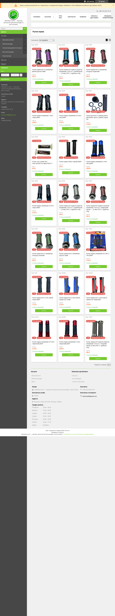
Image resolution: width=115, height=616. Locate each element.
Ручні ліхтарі (7, 56)
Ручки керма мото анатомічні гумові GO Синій (69, 299)
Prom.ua (67, 430)
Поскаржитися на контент (70, 434)
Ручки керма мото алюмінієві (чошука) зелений (42, 254)
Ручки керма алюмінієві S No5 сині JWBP (96, 162)
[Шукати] (25, 28)
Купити (44, 82)
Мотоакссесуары (8, 52)
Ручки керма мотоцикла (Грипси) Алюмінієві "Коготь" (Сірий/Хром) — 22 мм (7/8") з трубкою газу (70, 207)
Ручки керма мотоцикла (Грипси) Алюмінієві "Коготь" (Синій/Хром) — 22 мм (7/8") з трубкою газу (70, 71)
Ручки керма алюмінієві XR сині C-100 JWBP (98, 254)
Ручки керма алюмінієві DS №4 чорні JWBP (43, 207)
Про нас (3, 60)
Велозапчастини (8, 40)
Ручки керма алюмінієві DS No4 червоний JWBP (43, 343)
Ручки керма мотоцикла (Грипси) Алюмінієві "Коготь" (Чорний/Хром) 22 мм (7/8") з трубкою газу (97, 344)
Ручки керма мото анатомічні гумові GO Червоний (96, 299)
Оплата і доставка (94, 17)
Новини (83, 17)
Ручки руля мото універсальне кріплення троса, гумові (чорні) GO (97, 117)
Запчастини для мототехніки (12, 48)
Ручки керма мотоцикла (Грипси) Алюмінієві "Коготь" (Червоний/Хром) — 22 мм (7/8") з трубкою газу (97, 208)
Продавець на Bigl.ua (57, 432)
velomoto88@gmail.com (8, 115)
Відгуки (3, 64)
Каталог (4, 36)
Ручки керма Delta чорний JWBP (70, 162)
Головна (36, 17)
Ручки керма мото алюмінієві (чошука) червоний (96, 70)
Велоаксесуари (8, 44)
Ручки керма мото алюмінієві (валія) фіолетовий (42, 70)
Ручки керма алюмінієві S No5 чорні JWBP (42, 116)
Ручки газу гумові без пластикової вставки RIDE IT (42, 162)
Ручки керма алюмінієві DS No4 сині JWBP (70, 116)
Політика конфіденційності (86, 434)
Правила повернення (108, 17)
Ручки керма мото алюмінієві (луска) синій (69, 254)
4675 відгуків (90, 1)
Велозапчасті (36, 376)
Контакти (72, 17)
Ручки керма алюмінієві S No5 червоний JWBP (69, 343)
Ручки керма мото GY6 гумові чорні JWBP (42, 299)
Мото (33, 382)
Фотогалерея (76, 379)
